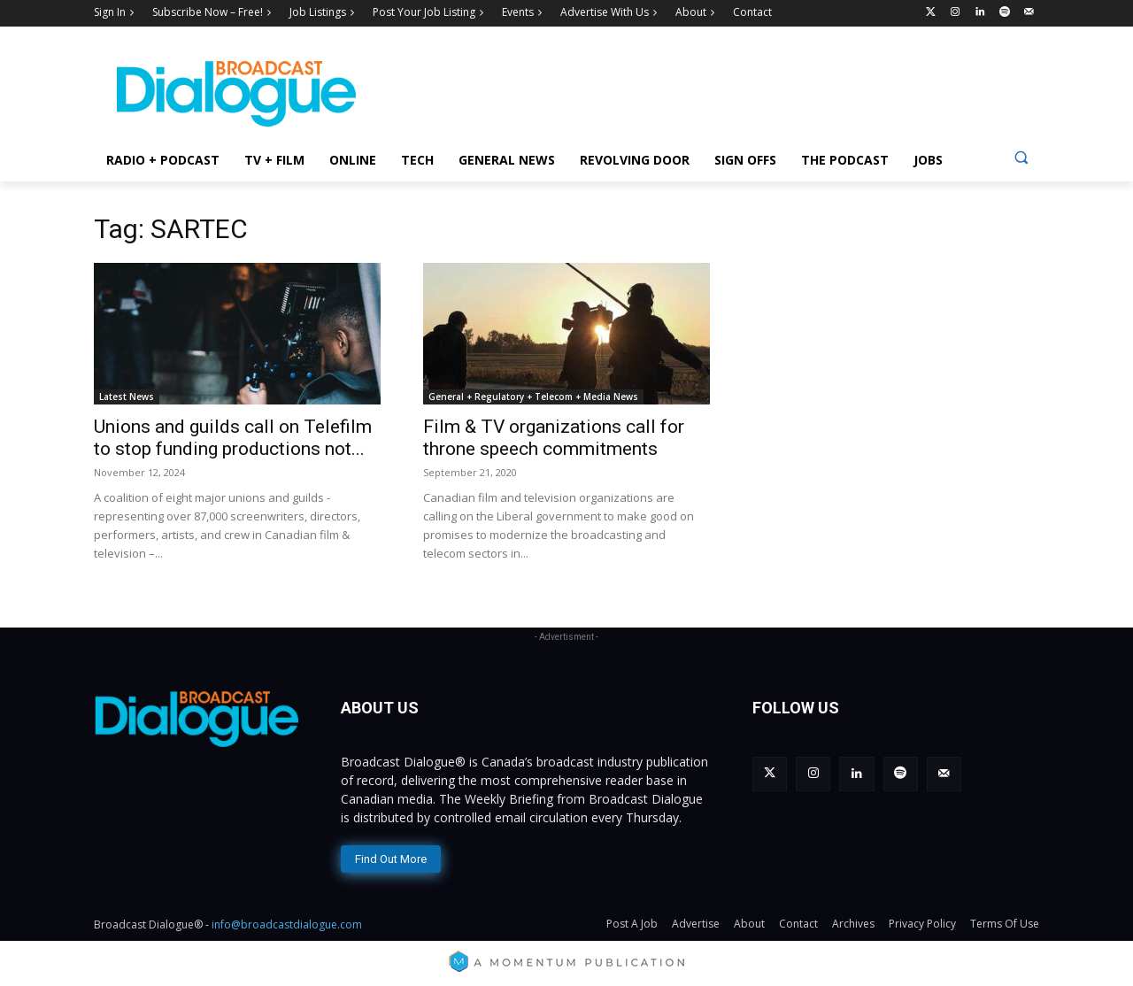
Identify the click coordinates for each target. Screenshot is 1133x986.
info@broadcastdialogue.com (287, 924)
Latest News (126, 396)
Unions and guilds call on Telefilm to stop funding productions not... (233, 437)
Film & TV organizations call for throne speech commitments (553, 437)
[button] (1021, 157)
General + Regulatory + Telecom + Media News (533, 396)
